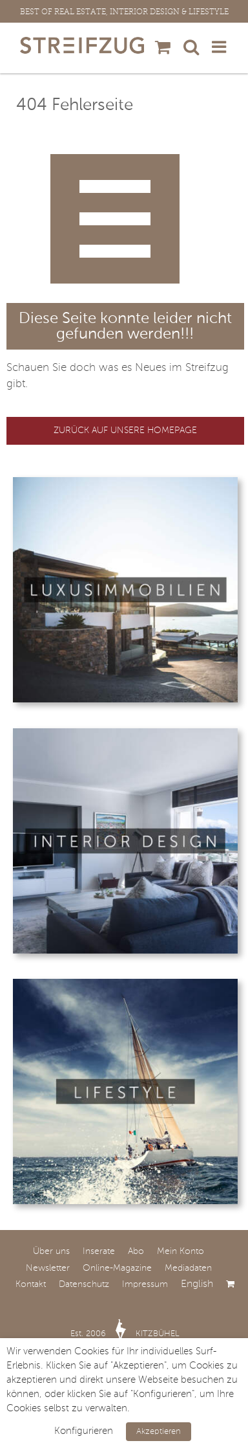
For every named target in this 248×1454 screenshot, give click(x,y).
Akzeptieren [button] (158, 1431)
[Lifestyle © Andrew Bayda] (125, 984)
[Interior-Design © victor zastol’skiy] (125, 733)
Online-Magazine (117, 1268)
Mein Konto (180, 1251)
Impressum (145, 1284)
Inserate (99, 1251)
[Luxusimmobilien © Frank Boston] (125, 482)
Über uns (51, 1251)
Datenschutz (84, 1284)
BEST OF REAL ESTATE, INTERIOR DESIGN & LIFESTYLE (124, 11)
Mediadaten (188, 1268)
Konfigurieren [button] (83, 1431)
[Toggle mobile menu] (220, 46)
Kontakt (31, 1284)
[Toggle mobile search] (191, 46)
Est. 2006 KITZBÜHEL (125, 1334)
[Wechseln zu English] (203, 1284)
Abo (136, 1251)
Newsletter (48, 1268)
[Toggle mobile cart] (162, 46)
